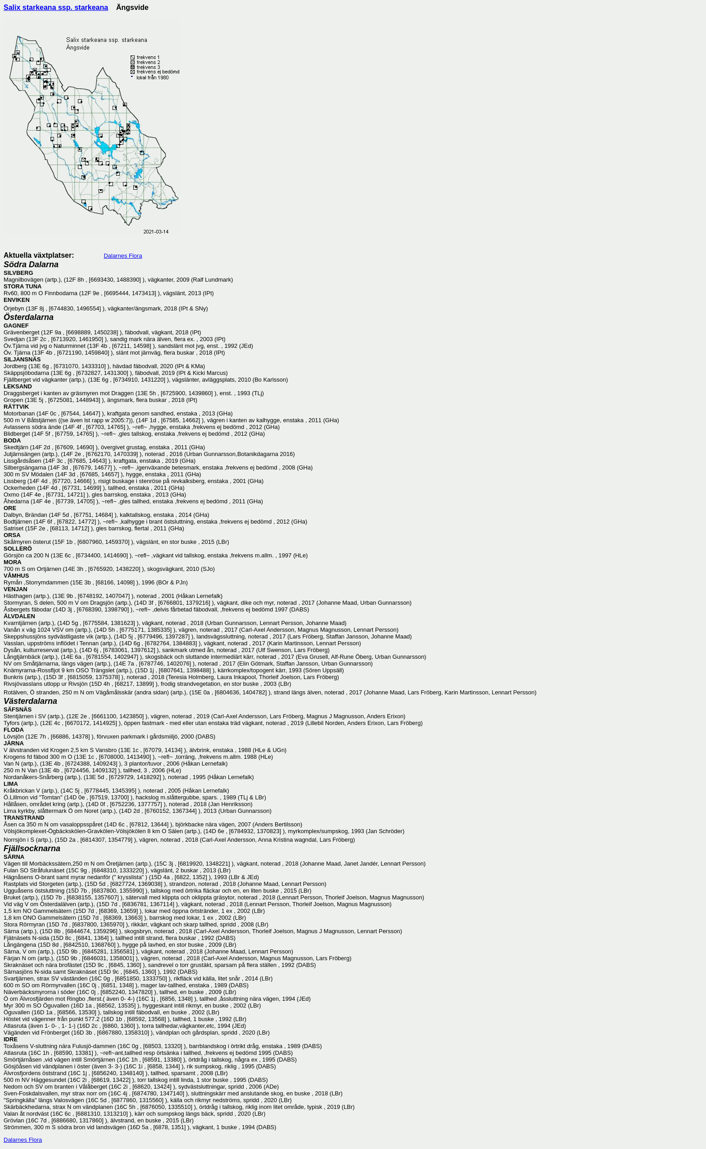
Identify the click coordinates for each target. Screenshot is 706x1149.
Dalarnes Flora (123, 255)
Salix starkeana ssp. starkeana (56, 7)
